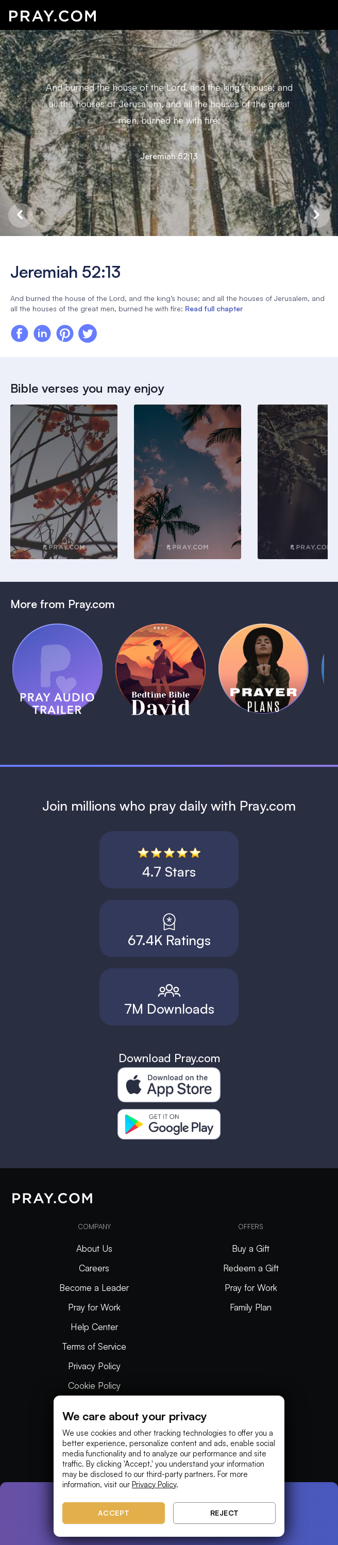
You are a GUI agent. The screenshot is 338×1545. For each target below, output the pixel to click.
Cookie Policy (94, 1385)
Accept (114, 1512)
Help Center (94, 1326)
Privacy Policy (94, 1366)
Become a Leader (94, 1287)
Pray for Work (94, 1307)
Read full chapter (214, 308)
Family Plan (251, 1307)
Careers (94, 1268)
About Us (94, 1248)
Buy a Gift (250, 1248)
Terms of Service (94, 1346)
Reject (224, 1512)
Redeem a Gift (251, 1268)
